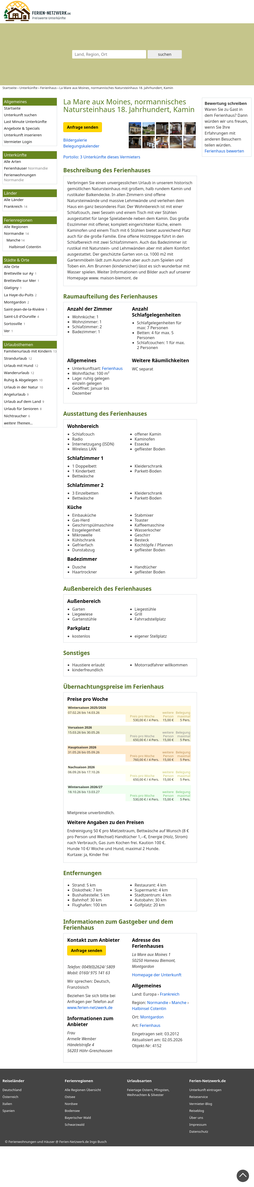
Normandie (14, 233)
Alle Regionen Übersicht (83, 1130)
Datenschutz (198, 1172)
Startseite (12, 108)
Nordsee (71, 1144)
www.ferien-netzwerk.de (90, 1048)
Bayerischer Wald (78, 1158)
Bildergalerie (75, 140)
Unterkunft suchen (20, 114)
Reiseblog (196, 1151)
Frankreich (13, 206)
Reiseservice (198, 1137)
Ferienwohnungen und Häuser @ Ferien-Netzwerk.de (48, 1182)
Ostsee (70, 1137)
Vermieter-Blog (200, 1144)
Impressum (198, 1165)
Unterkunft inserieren (23, 134)
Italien (7, 1144)
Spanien (8, 1151)
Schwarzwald (74, 1165)
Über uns (196, 1158)
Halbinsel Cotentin (25, 246)
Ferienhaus (112, 409)
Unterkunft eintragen (205, 1130)
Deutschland (12, 1130)
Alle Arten (12, 161)
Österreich (10, 1137)
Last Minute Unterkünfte (25, 121)
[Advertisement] (227, 237)
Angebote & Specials (22, 128)
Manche (13, 239)
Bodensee (72, 1151)
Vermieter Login (18, 141)
